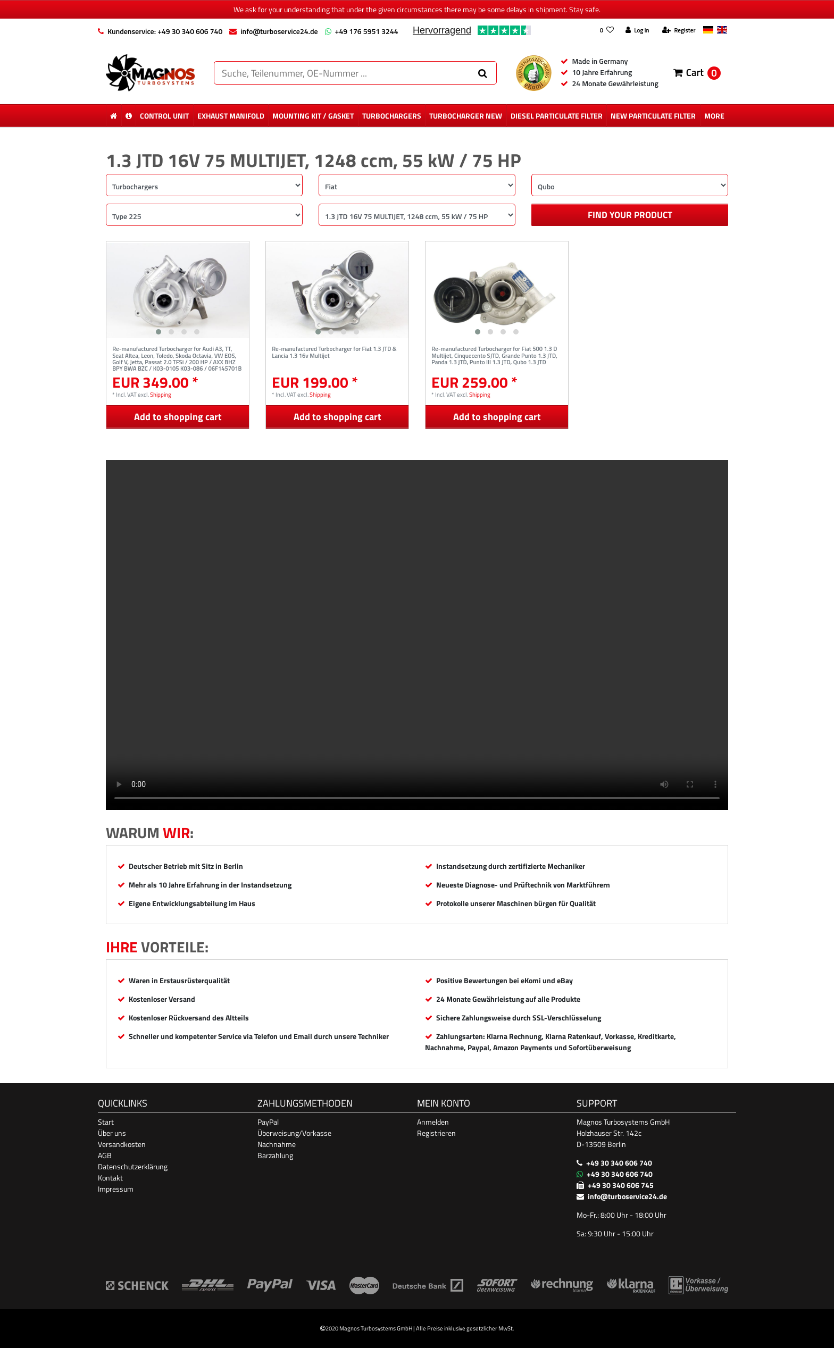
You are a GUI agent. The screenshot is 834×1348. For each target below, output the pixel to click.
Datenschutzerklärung (133, 1166)
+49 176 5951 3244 (366, 31)
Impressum (116, 1188)
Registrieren (436, 1132)
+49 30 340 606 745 (621, 1185)
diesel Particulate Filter (557, 115)
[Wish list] (607, 30)
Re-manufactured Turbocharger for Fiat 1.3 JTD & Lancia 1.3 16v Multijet (334, 352)
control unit (164, 115)
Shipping (160, 394)
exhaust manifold (230, 115)
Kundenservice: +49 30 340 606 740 (164, 31)
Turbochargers (391, 115)
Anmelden (433, 1121)
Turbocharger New (465, 115)
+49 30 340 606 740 (619, 1162)
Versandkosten (122, 1144)
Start (106, 1121)
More (714, 115)
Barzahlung (275, 1155)
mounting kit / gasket (313, 115)
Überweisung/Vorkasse (294, 1132)
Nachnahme (276, 1144)
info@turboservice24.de (279, 31)
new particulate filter (653, 115)
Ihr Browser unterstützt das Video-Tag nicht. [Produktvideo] (417, 635)
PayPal (268, 1121)
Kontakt (110, 1177)
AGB (105, 1155)
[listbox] (177, 290)
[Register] (678, 30)
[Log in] (637, 30)
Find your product (630, 215)
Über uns (112, 1132)
